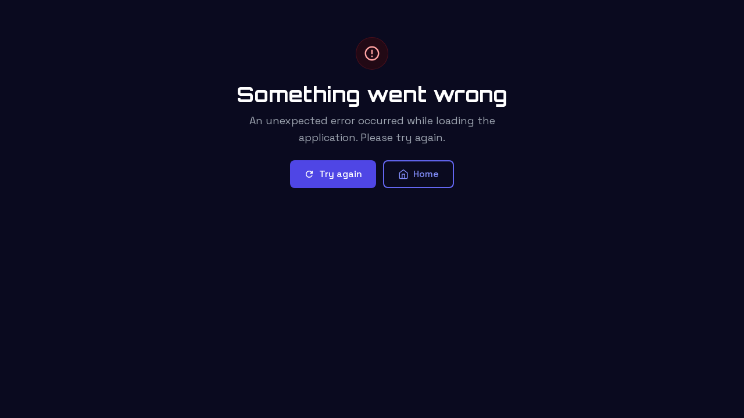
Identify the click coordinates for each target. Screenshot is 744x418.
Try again (333, 174)
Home (418, 174)
